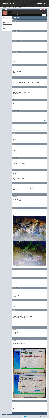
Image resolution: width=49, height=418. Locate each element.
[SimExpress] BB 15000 (16, 110)
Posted (15, 79)
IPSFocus (6, 416)
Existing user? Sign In (39, 3)
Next (15, 19)
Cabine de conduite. (15, 122)
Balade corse (14, 157)
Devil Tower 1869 (15, 277)
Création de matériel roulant (15, 111)
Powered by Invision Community (43, 416)
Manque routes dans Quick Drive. (17, 20)
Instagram (43, 9)
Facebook (46, 9)
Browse (5, 7)
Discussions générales (15, 21)
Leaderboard (14, 7)
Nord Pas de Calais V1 (15, 64)
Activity (9, 7)
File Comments (4, 28)
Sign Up (44, 3)
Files (3, 27)
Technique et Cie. (14, 123)
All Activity (4, 17)
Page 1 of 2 (19, 19)
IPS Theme (3, 416)
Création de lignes (14, 65)
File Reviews (4, 29)
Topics (3, 23)
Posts (3, 24)
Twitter (44, 9)
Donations (19, 7)
